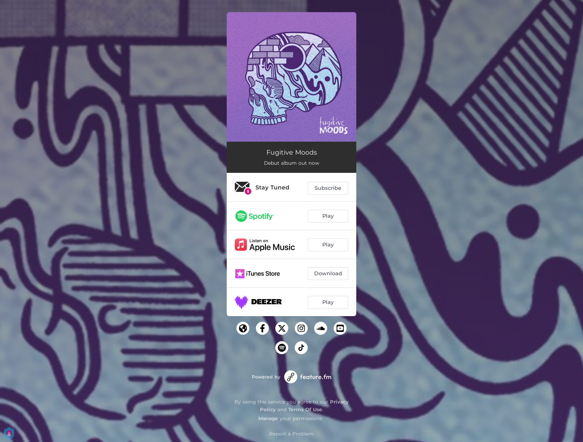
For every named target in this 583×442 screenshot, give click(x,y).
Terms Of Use (305, 409)
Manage (268, 418)
